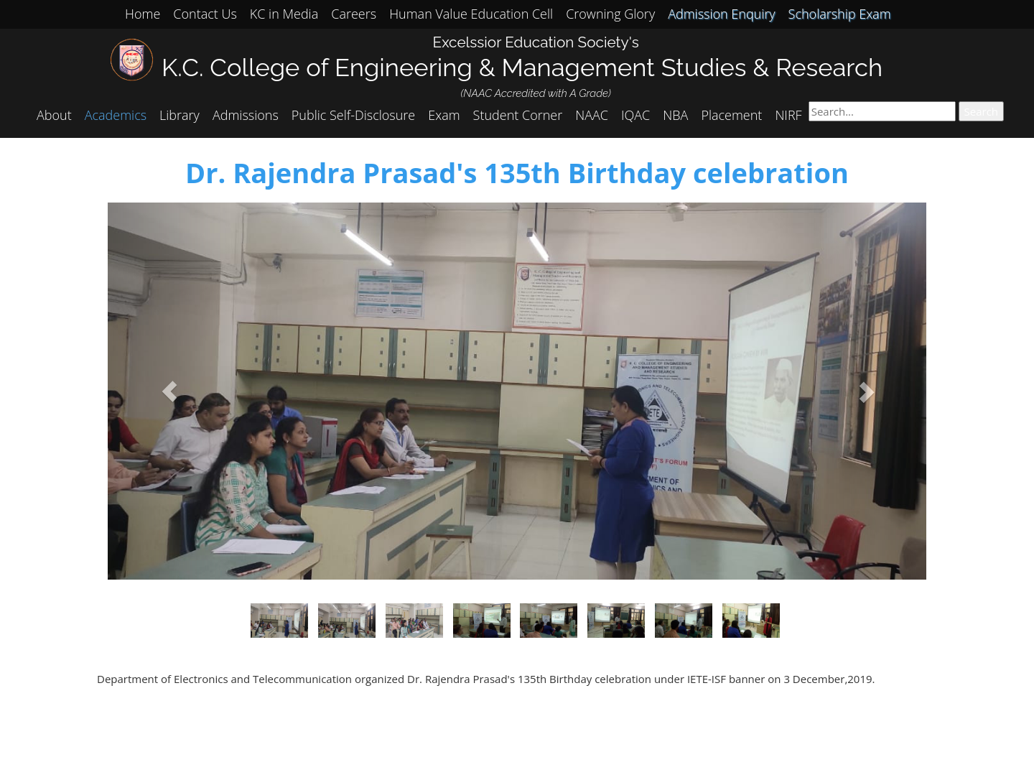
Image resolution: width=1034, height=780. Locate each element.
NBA (675, 115)
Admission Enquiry (721, 13)
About (54, 115)
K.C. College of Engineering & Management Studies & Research (522, 67)
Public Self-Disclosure (353, 115)
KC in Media (284, 13)
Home (142, 13)
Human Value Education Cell (471, 13)
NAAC (591, 115)
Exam (444, 115)
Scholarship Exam (839, 13)
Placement (731, 115)
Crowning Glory (610, 13)
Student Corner (518, 115)
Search (981, 111)
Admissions (246, 115)
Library (179, 115)
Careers (353, 13)
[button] (169, 391)
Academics (115, 115)
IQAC (635, 115)
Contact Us (205, 13)
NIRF (788, 115)
